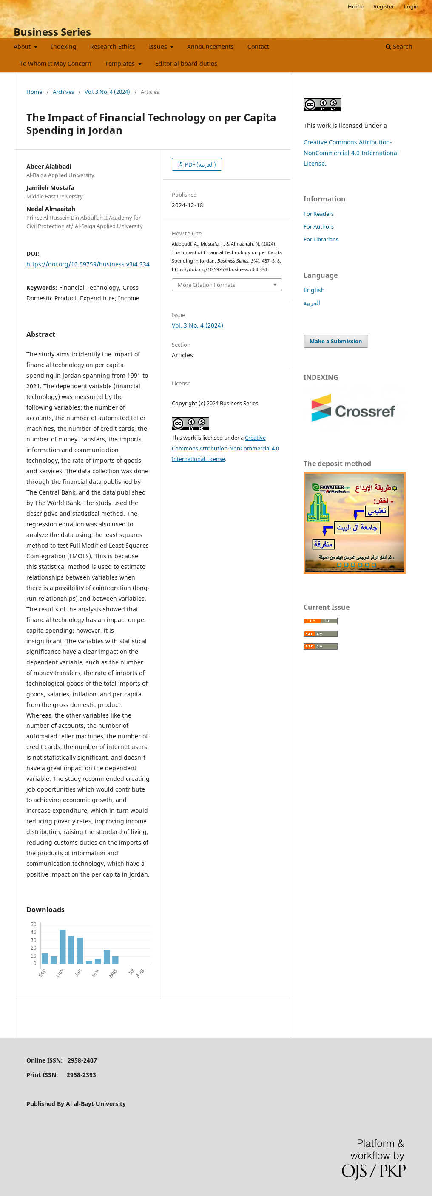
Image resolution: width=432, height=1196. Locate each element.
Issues (159, 46)
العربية (312, 303)
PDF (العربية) (200, 164)
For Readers (319, 214)
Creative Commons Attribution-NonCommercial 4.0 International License (225, 448)
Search (399, 46)
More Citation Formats (206, 284)
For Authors (319, 226)
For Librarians (321, 239)
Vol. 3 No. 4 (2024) (107, 92)
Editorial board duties (186, 63)
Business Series (52, 32)
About (23, 46)
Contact (258, 46)
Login (411, 6)
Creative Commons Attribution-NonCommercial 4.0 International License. (351, 152)
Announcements (210, 46)
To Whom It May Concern (55, 63)
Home (356, 6)
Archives (63, 92)
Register (383, 6)
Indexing (64, 46)
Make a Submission (336, 341)
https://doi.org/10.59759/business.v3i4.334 (88, 264)
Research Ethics (112, 46)
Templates (120, 63)
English (314, 290)
